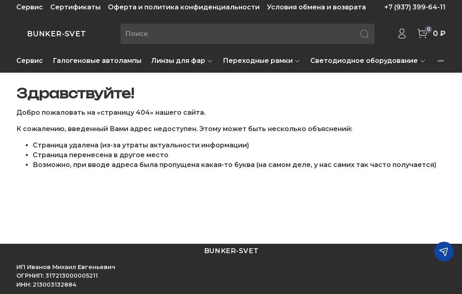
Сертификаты (75, 7)
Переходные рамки (262, 61)
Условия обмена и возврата (316, 7)
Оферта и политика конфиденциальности (184, 7)
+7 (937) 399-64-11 (415, 7)
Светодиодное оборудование (368, 61)
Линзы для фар (182, 61)
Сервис (29, 7)
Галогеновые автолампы (97, 61)
